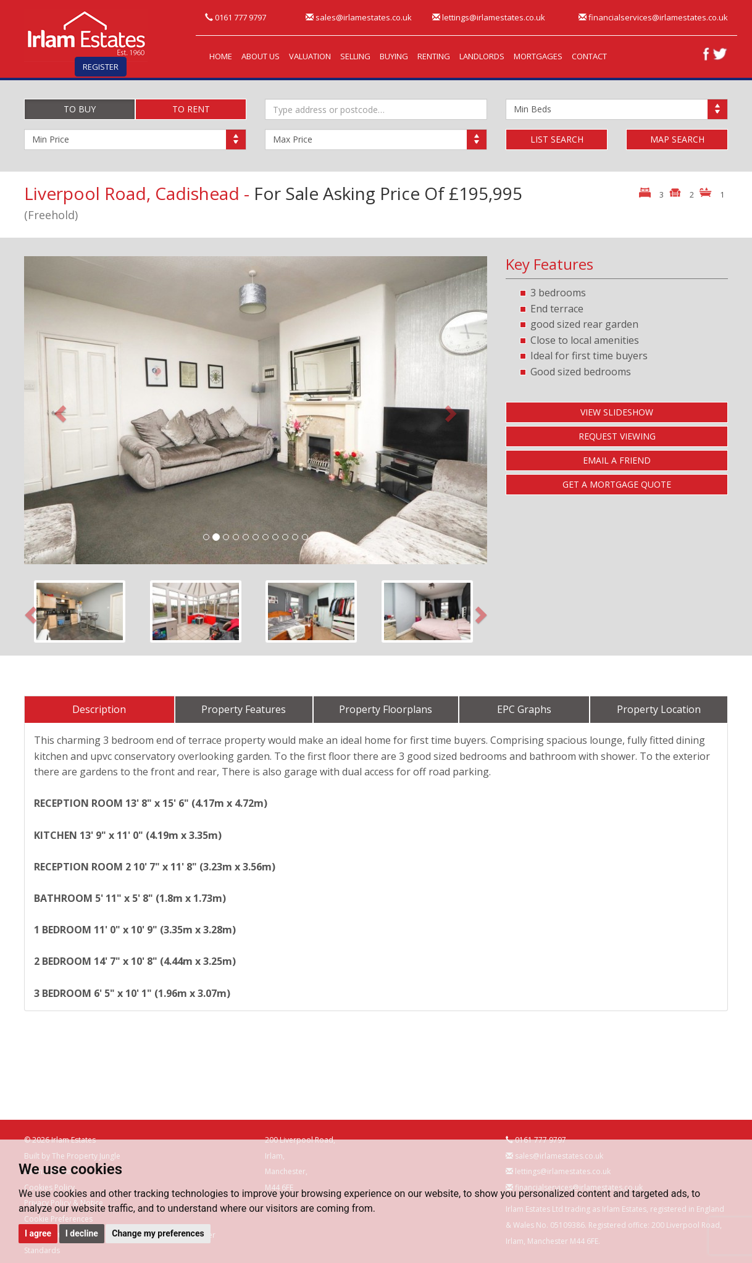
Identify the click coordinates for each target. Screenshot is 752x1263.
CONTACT (589, 56)
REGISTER (101, 66)
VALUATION (310, 56)
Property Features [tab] (243, 709)
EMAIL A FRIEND (617, 460)
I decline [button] (81, 1233)
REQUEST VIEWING (617, 436)
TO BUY (80, 109)
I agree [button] (38, 1233)
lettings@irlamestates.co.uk (488, 17)
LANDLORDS (481, 56)
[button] (59, 410)
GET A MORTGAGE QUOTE (616, 484)
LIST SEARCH (556, 139)
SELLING (355, 56)
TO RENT (191, 109)
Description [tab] (99, 709)
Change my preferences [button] (158, 1233)
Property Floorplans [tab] (385, 709)
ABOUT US (260, 56)
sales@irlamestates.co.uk (359, 17)
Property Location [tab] (659, 709)
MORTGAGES (538, 56)
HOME (220, 56)
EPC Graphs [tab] (524, 709)
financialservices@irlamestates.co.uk (653, 17)
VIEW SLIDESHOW (616, 412)
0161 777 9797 (235, 17)
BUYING (394, 56)
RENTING (433, 56)
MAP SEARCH (677, 139)
